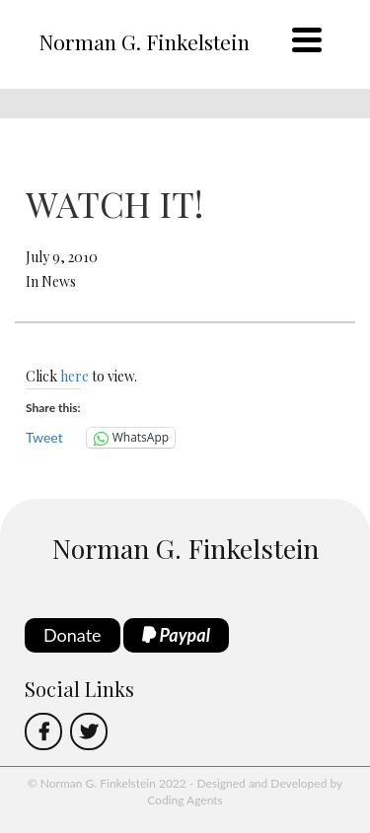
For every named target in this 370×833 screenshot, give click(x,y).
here (74, 376)
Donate (72, 635)
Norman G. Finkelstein (144, 41)
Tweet (44, 437)
